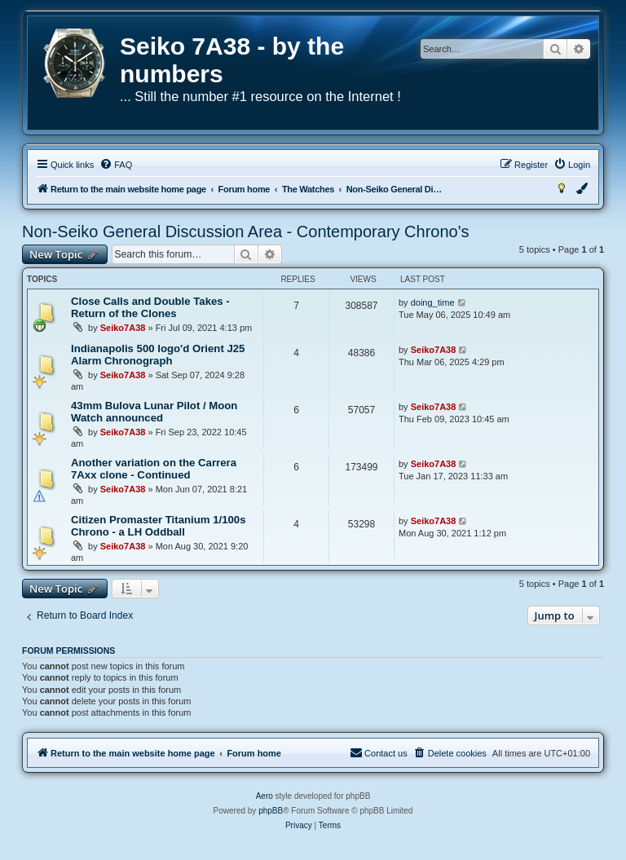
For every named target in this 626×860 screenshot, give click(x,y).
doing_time (433, 302)
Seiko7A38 (123, 328)
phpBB (270, 810)
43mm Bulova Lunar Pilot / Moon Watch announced (154, 411)
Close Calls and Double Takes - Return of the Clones (150, 307)
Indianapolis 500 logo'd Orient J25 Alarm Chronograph (158, 354)
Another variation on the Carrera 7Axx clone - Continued (153, 468)
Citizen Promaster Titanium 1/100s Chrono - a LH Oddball (158, 526)
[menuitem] (115, 164)
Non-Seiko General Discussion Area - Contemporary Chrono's (246, 231)
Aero (264, 796)
